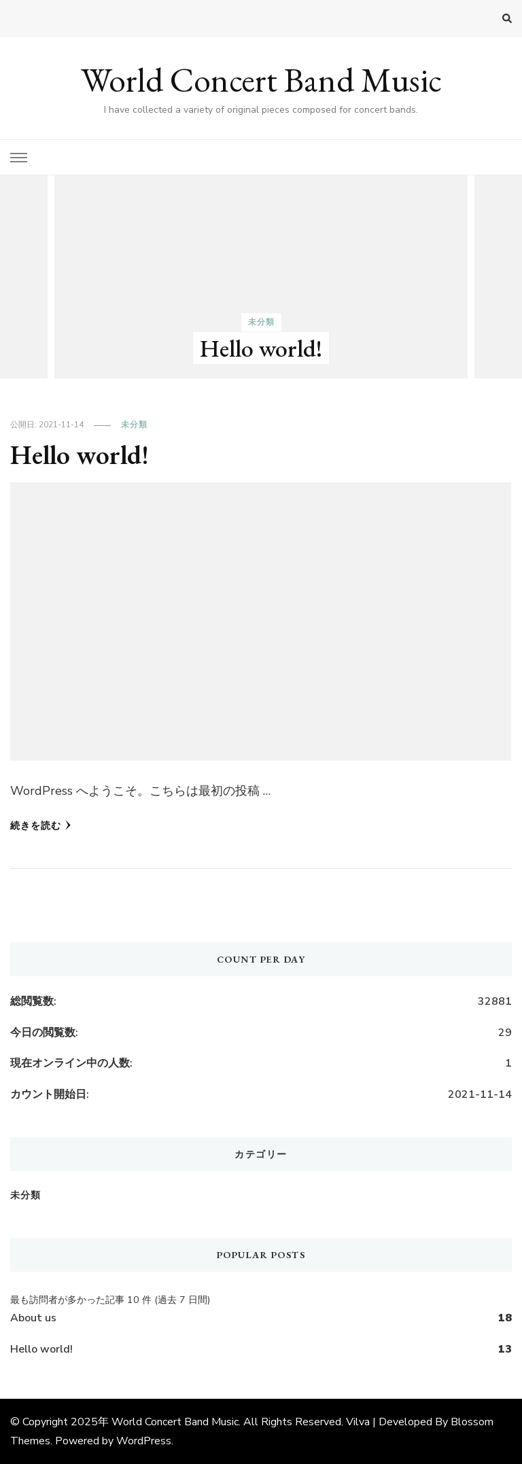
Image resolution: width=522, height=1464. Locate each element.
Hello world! (261, 348)
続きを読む (40, 825)
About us (33, 1317)
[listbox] (261, 276)
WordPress (143, 1440)
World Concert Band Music (261, 80)
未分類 (261, 322)
